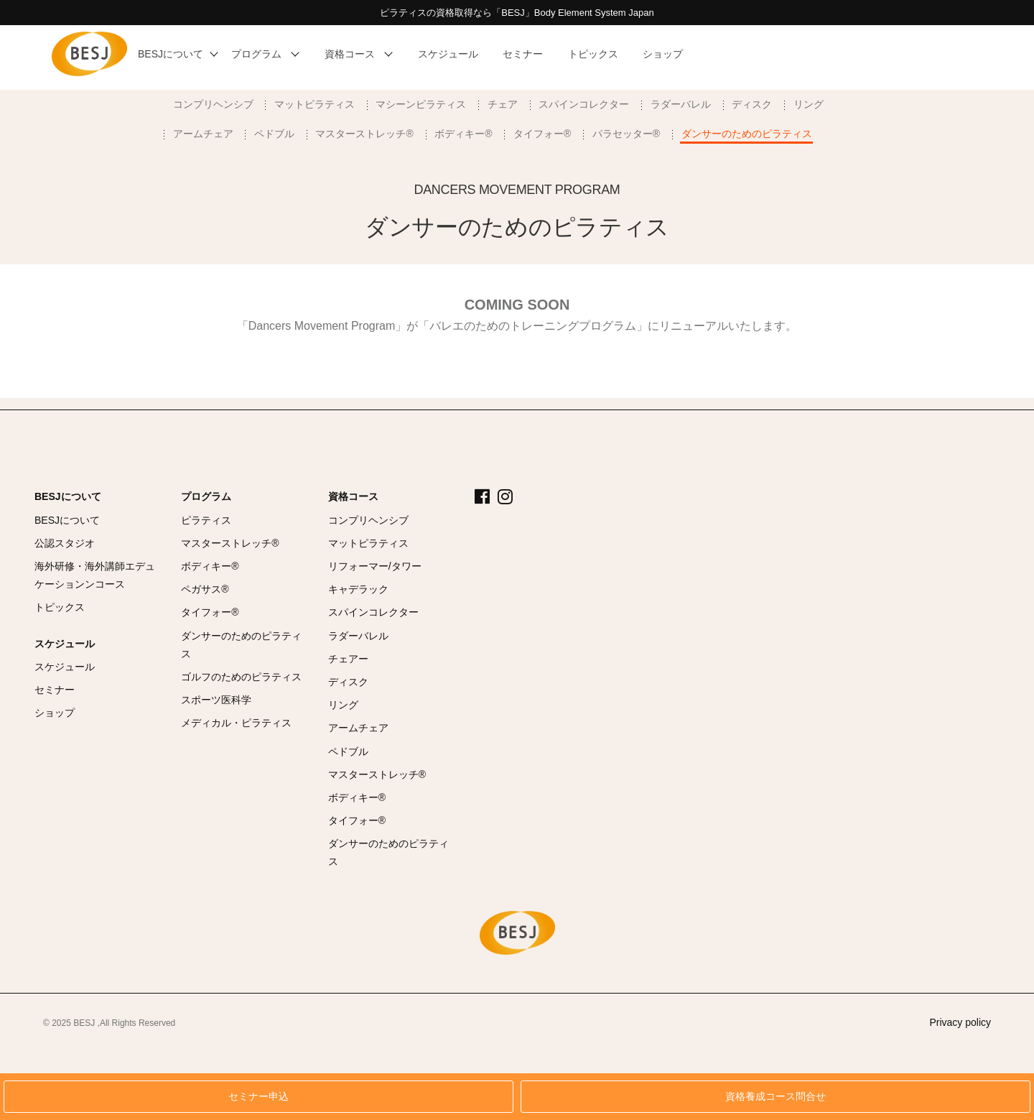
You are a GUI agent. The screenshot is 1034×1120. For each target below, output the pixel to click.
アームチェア (203, 133)
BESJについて (67, 496)
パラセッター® (626, 133)
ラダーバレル (681, 104)
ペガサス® (204, 589)
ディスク (752, 104)
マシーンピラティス (421, 104)
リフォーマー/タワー (374, 566)
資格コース (353, 496)
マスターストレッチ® (364, 133)
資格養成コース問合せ (775, 1096)
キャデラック (358, 589)
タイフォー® (542, 133)
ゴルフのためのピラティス (241, 676)
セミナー (54, 689)
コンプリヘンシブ (213, 104)
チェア (503, 104)
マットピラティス (314, 104)
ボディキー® (463, 133)
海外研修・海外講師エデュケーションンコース (94, 575)
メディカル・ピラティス (236, 722)
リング (808, 104)
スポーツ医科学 (216, 699)
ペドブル (274, 133)
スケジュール (64, 643)
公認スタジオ (64, 543)
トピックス (59, 607)
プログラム (206, 496)
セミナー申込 (258, 1096)
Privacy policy (960, 1022)
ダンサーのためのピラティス (746, 133)
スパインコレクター (584, 104)
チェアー (348, 659)
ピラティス (206, 520)
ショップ (54, 712)
